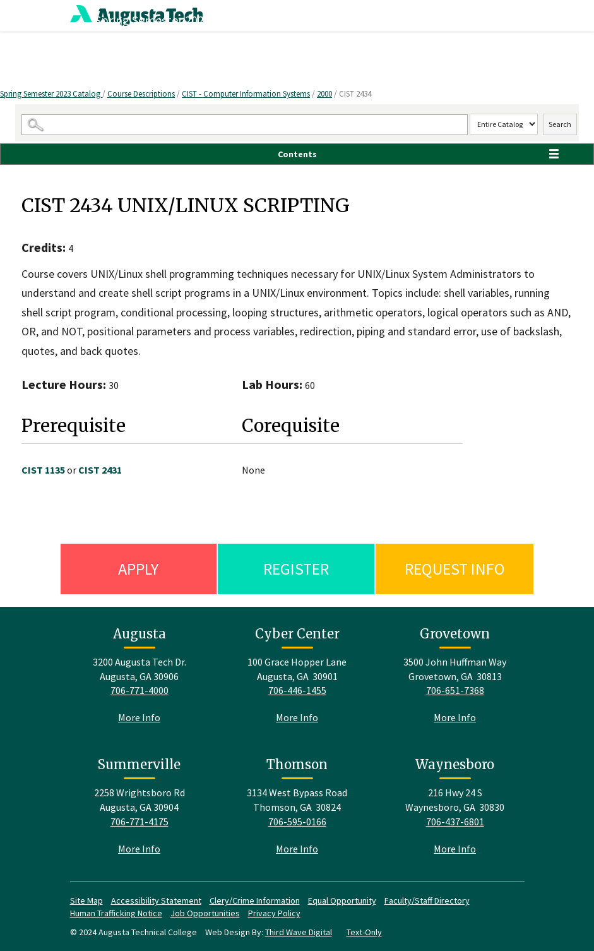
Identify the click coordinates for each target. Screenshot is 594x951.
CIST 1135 (43, 470)
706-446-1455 (297, 690)
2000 (324, 93)
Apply (138, 568)
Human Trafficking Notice (116, 913)
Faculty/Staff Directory (427, 900)
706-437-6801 (455, 821)
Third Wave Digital (298, 932)
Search (560, 124)
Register (296, 568)
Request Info (455, 568)
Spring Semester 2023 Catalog (51, 93)
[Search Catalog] (244, 124)
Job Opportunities (205, 913)
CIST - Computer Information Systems (246, 93)
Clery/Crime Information (255, 900)
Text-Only (364, 932)
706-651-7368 (455, 690)
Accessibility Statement (156, 900)
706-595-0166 (297, 821)
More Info (139, 717)
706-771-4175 (139, 821)
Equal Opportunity (342, 900)
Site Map (86, 900)
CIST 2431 (100, 470)
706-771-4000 (139, 690)
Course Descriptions (141, 93)
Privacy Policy (274, 913)
